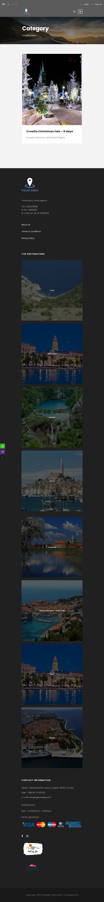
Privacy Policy (28, 238)
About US (25, 224)
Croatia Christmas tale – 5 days (49, 131)
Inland (52, 417)
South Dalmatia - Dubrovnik (52, 610)
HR (3, 4)
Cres (52, 290)
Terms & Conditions (31, 231)
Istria (52, 481)
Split (52, 674)
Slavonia (52, 547)
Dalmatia (52, 354)
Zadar (52, 737)
